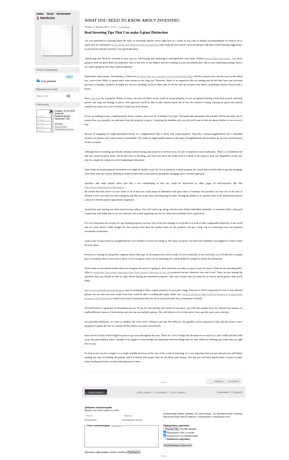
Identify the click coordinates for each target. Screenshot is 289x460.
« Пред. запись (143, 392)
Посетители (60, 126)
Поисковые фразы (64, 129)
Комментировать (96, 392)
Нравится (218, 381)
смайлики (116, 425)
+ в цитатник (123, 27)
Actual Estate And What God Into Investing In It (135, 44)
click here (96, 98)
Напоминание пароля (132, 419)
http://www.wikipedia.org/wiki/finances (104, 187)
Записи (40, 13)
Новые (238, 392)
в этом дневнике (47, 81)
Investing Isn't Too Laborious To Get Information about (165, 76)
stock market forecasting (217, 58)
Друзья (50, 13)
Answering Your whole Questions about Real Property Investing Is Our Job (131, 272)
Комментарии (64, 13)
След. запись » (178, 392)
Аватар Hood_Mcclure (56, 40)
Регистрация (91, 419)
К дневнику (161, 392)
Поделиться (233, 381)
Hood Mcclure (37, 18)
